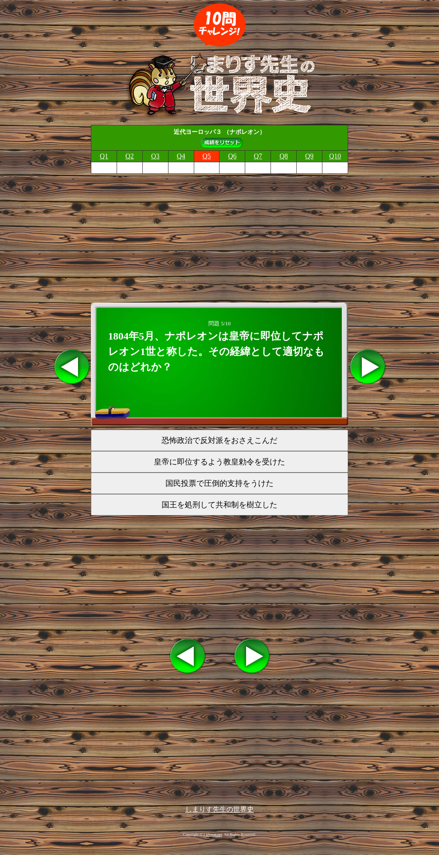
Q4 (181, 156)
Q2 (130, 156)
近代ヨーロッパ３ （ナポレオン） (219, 131)
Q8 (284, 156)
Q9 (309, 156)
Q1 (104, 156)
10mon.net (214, 834)
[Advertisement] (219, 236)
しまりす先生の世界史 (219, 809)
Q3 (155, 156)
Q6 (232, 156)
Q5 (206, 156)
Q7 (258, 156)
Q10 (335, 156)
